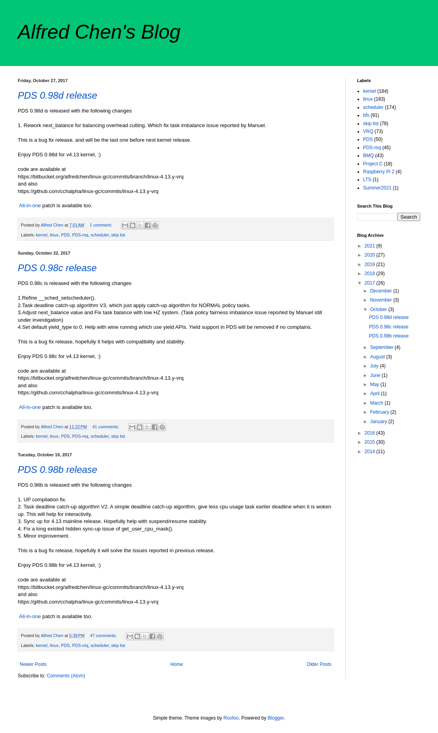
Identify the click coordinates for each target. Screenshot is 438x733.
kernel (41, 234)
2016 (370, 433)
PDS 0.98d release (57, 95)
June (376, 375)
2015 (370, 442)
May (375, 384)
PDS (65, 234)
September (382, 347)
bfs (366, 115)
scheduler (99, 234)
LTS (367, 179)
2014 (370, 451)
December (381, 291)
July (375, 366)
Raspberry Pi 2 (378, 171)
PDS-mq (80, 234)
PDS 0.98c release (57, 267)
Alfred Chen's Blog (99, 32)
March (377, 403)
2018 (370, 273)
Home (176, 664)
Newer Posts (33, 664)
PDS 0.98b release (57, 469)
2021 (370, 246)
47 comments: (104, 635)
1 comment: (101, 225)
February (380, 412)
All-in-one (30, 205)
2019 (370, 264)
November (381, 300)
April (375, 393)
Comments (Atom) (66, 676)
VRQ (368, 131)
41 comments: (106, 426)
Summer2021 (377, 188)
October (379, 309)
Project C (372, 164)
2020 (370, 255)
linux (54, 234)
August (378, 357)
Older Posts (319, 664)
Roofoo (231, 718)
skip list (118, 234)
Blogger (276, 718)
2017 (370, 283)
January (379, 421)
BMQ (368, 155)
